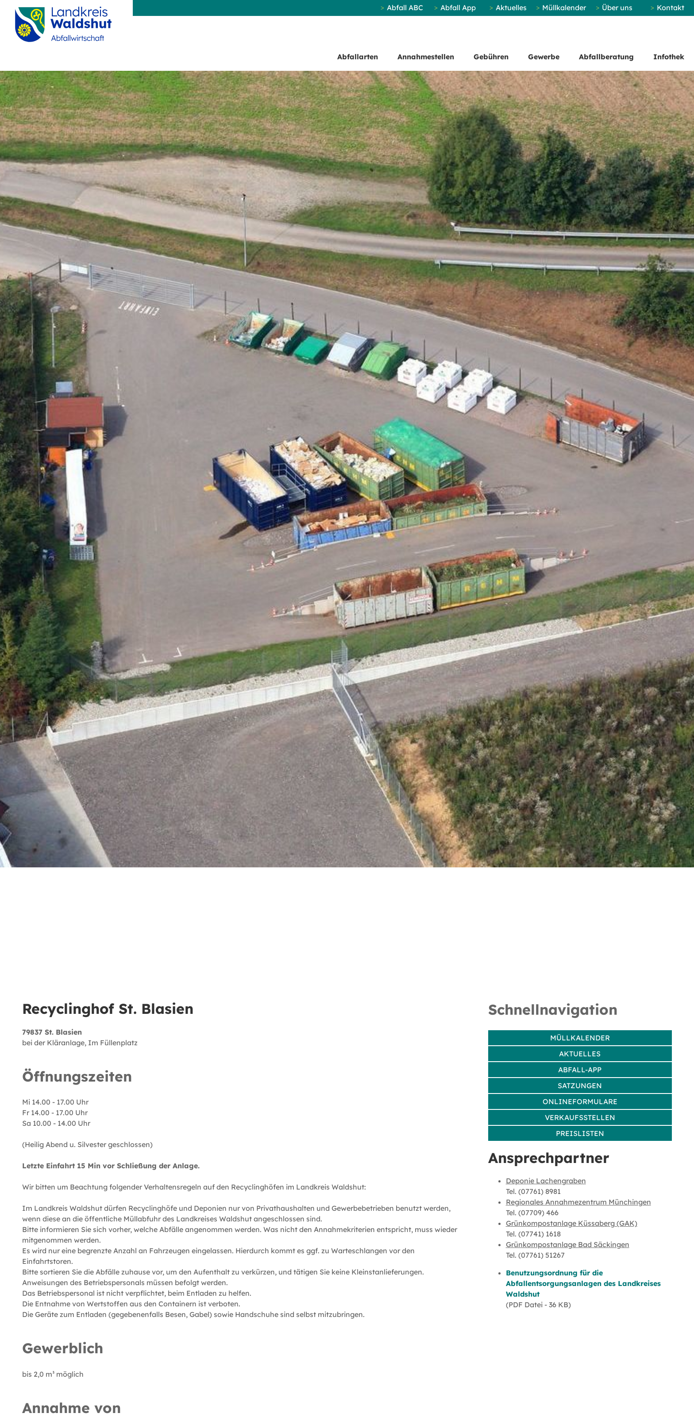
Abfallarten (357, 56)
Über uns (617, 7)
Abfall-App (579, 1069)
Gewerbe (543, 56)
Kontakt (670, 7)
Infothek (668, 56)
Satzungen (580, 1085)
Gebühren (491, 56)
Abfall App (458, 7)
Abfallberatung (606, 56)
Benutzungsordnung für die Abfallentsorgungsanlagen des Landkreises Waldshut (583, 1283)
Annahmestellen (425, 56)
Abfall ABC (405, 7)
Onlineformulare (580, 1101)
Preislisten (580, 1133)
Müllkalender (564, 7)
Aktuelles (511, 7)
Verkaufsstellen (580, 1117)
